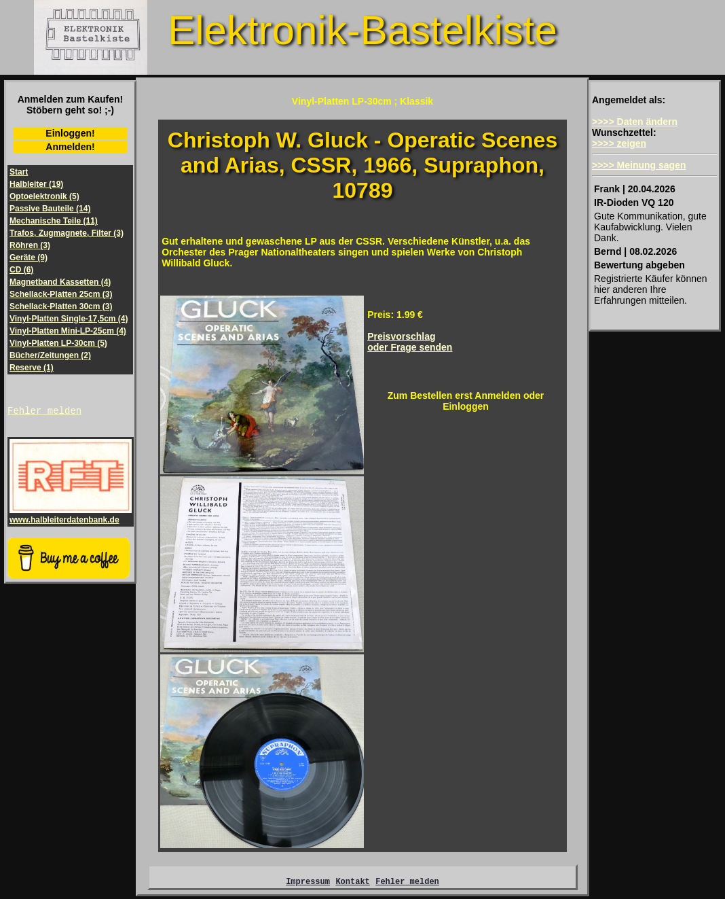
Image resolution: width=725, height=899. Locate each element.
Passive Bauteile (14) (50, 208)
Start (19, 172)
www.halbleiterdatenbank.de (71, 517)
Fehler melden (44, 412)
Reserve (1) (32, 367)
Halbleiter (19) (36, 184)
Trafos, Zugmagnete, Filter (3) (67, 233)
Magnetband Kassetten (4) (60, 282)
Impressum (308, 883)
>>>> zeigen (619, 143)
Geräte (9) (29, 257)
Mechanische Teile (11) (54, 221)
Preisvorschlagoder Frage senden (409, 342)
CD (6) (21, 270)
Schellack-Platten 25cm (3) (61, 294)
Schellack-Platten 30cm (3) (61, 306)
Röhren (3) (30, 245)
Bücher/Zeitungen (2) (50, 355)
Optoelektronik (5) (44, 196)
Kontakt (352, 883)
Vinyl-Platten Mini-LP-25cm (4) (68, 331)
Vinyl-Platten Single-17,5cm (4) (69, 318)
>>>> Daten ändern (634, 121)
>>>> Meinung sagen (639, 165)
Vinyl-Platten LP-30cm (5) (58, 343)
